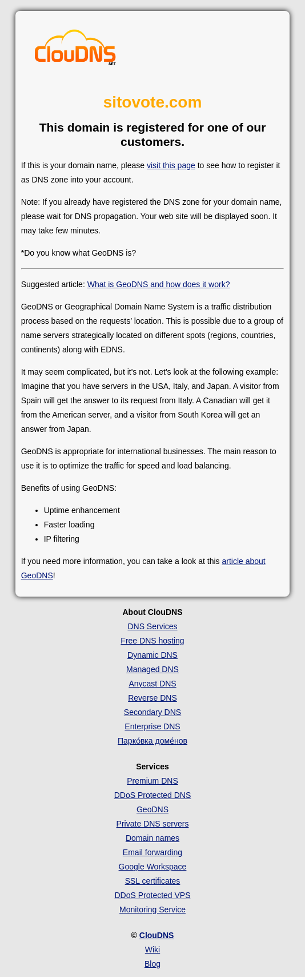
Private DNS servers (153, 823)
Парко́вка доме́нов (152, 740)
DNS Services (152, 626)
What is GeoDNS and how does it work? (158, 284)
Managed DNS (152, 669)
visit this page (171, 165)
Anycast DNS (152, 683)
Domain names (152, 838)
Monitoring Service (152, 909)
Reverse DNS (152, 697)
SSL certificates (152, 880)
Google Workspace (153, 866)
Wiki (152, 949)
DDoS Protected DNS (152, 795)
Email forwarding (152, 852)
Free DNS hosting (152, 640)
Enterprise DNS (152, 726)
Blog (152, 963)
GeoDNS (152, 809)
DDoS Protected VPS (152, 895)
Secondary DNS (152, 712)
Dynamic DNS (152, 655)
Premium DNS (152, 780)
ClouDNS (156, 935)
